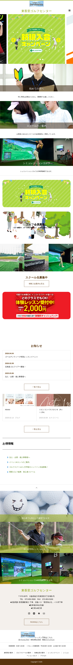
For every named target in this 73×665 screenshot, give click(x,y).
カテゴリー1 (53, 418)
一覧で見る (36, 387)
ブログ (17, 418)
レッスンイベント (54, 653)
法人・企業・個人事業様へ (19, 457)
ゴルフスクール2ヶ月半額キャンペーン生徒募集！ (28, 467)
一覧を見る (36, 429)
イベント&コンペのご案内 (19, 462)
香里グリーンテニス (48, 639)
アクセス (43, 656)
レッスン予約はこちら (36, 637)
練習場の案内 (8, 653)
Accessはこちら (36, 622)
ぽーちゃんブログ (24, 639)
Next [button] (57, 39)
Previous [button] (12, 39)
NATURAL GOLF (36, 639)
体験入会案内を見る (36, 284)
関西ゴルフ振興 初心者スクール (22, 472)
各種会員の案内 (39, 653)
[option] (36, 39)
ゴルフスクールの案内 (23, 653)
